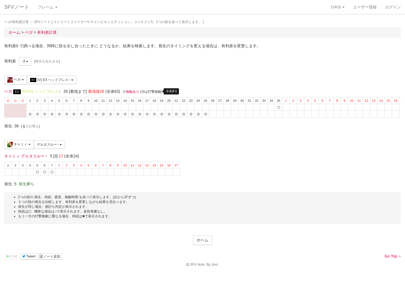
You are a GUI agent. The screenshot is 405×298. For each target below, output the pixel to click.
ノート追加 (50, 256)
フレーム (47, 7)
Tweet (28, 256)
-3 (25, 61)
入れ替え (30, 126)
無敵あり (132, 92)
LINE (12, 256)
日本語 (338, 7)
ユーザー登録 (365, 7)
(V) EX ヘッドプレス (51, 80)
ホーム (202, 240)
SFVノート (16, 7)
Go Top (392, 256)
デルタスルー (49, 144)
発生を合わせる (47, 61)
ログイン (393, 7)
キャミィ (19, 144)
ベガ (15, 80)
